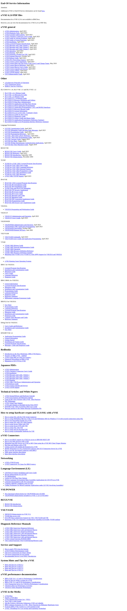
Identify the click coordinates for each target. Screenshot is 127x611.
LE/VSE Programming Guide (14, 132)
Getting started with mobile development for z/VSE (21, 447)
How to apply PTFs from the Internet (16, 549)
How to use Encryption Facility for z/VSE (18, 420)
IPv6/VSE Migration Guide (13, 197)
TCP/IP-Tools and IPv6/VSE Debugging (18, 188)
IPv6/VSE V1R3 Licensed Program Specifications (21, 183)
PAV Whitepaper (10, 401)
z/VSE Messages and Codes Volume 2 (17, 47)
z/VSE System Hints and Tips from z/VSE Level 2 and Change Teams (27, 63)
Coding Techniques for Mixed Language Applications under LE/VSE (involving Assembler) (34, 485)
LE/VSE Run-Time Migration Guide (16, 144)
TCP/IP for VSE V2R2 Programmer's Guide (19, 171)
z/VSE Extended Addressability (15, 35)
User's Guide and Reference (13, 326)
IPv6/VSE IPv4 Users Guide (14, 192)
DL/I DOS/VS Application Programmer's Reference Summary (24, 120)
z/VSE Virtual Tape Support (14, 403)
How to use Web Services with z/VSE (17, 441)
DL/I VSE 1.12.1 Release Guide (15, 93)
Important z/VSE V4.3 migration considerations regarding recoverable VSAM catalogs (32, 519)
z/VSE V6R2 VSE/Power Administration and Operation (22, 382)
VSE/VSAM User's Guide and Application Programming (23, 239)
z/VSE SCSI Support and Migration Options (19, 398)
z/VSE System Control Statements (16, 61)
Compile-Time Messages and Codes (16, 317)
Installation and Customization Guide (17, 270)
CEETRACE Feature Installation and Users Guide (21, 473)
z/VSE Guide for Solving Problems (16, 38)
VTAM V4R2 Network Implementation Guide (19, 247)
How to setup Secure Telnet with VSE (17, 424)
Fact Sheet (8, 305)
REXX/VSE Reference (12, 153)
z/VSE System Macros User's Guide (16, 67)
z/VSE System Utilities (12, 70)
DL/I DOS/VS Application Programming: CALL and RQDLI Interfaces (27, 107)
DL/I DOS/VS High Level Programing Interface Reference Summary (27, 122)
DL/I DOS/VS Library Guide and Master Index (20, 118)
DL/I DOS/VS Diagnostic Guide (15, 116)
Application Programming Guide (15, 336)
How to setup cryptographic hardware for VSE (19, 431)
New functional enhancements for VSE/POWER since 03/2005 (25, 494)
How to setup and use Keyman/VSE (16, 429)
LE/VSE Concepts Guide (13, 139)
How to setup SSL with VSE (14, 428)
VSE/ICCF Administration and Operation (18, 216)
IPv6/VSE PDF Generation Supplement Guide (19, 199)
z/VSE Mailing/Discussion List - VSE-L (17, 599)
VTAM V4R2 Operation (12, 249)
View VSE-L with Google (13, 601)
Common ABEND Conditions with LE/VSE (19, 483)
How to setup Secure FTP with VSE (16, 426)
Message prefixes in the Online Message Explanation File (23, 408)
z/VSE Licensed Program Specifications (17, 44)
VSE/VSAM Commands (12, 237)
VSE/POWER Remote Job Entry (15, 230)
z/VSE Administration (12, 31)
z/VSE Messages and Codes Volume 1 (17, 45)
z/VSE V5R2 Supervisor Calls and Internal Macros (21, 537)
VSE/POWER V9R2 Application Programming (20, 226)
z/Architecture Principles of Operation (17, 83)
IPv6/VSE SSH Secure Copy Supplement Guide (20, 203)
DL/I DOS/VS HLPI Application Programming (20, 105)
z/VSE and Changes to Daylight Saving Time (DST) (21, 405)
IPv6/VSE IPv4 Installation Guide (15, 185)
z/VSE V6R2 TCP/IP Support (14, 176)
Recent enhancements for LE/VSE (16, 474)
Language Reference (11, 275)
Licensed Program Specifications (15, 268)
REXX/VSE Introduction (13, 155)
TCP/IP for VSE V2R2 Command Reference (19, 167)
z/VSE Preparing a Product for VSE (16, 54)
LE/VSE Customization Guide (14, 128)
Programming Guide (11, 291)
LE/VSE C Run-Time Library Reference (17, 136)
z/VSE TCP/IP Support (12, 72)
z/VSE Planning (10, 53)
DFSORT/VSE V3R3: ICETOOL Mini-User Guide (21, 406)
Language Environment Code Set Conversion (19, 482)
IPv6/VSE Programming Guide (15, 201)
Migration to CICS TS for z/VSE (15, 361)
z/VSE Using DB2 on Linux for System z (18, 357)
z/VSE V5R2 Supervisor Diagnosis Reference (19, 535)
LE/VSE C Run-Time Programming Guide (18, 137)
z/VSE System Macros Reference (15, 65)
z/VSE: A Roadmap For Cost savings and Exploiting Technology (25, 608)
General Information (11, 284)
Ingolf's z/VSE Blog (11, 598)
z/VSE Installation (10, 42)
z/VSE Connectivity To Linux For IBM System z (20, 464)
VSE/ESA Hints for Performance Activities (18, 586)
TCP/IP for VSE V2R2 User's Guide (16, 165)
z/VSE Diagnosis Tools (12, 33)
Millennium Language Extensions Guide (18, 298)
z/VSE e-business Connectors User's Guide (18, 36)
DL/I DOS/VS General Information (16, 111)
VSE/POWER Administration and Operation (19, 225)
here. (43, 11)
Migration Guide (10, 271)
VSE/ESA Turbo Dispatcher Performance (18, 587)
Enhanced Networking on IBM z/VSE (17, 359)
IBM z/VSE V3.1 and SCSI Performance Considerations (23, 582)
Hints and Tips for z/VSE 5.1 (14, 570)
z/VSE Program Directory (13, 56)
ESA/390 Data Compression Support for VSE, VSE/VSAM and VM (26, 518)
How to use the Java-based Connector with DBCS (21, 450)
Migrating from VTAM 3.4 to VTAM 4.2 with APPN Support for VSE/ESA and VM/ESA (33, 254)
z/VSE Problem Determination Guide (17, 551)
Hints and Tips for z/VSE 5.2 (14, 568)
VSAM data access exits (12, 516)
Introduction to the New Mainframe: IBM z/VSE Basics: (23, 354)
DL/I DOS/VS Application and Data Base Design (20, 104)
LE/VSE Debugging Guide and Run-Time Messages (21, 130)
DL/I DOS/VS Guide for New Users (16, 114)
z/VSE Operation (10, 51)
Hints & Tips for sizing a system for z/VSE (18, 580)
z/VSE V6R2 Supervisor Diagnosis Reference (19, 528)
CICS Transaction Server (13, 84)
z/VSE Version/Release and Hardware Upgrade (20, 396)
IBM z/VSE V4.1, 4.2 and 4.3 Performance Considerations (23, 578)
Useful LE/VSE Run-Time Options (16, 478)
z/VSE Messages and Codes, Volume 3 (17, 378)
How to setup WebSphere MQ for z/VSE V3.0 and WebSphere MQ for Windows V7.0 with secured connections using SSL (44, 419)
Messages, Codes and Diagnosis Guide (17, 345)
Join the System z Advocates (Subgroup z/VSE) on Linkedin (24, 603)
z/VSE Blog (8, 596)
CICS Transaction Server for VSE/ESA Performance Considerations (26, 584)
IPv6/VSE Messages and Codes (15, 195)
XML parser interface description (15, 452)
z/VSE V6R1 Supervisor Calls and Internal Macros (21, 533)
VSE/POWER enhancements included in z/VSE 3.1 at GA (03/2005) (26, 495)
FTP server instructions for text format (17, 554)
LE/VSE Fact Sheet (11, 141)
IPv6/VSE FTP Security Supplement (16, 190)
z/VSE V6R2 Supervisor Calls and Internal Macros (21, 530)
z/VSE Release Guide (12, 58)
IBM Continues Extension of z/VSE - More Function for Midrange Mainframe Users (32, 605)
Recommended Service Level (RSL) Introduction (20, 556)
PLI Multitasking (10, 476)
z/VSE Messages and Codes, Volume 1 (17, 375)
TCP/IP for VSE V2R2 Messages (15, 174)
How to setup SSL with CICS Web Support (18, 422)
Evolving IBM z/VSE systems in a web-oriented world (22, 607)
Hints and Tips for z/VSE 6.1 (14, 566)
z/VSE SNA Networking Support (15, 60)
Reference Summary (11, 296)
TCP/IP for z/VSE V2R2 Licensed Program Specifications (23, 163)
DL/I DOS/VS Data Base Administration (18, 102)
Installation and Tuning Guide (14, 342)
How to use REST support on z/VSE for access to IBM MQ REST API (27, 439)
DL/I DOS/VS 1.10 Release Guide (16, 98)
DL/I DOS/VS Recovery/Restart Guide (17, 109)
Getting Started (9, 340)
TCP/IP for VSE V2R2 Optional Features (18, 169)
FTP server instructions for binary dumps (18, 552)
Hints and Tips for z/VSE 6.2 (14, 565)
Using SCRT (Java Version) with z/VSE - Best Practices (22, 399)
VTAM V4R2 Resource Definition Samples (18, 253)
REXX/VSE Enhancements (13, 157)
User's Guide (9, 273)
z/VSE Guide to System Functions (16, 40)
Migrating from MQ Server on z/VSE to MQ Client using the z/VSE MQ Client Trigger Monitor (35, 443)
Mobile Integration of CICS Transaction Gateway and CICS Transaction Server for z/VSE (33, 448)
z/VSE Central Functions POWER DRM (18, 539)
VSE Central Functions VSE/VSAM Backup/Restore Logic (24, 540)
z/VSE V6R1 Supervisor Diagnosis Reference (19, 531)
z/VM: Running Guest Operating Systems (18, 261)
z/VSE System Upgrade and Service (16, 69)
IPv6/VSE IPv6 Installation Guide (15, 186)
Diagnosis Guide (10, 277)
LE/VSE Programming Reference (15, 134)
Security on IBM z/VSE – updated (16, 355)
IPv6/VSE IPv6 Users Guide (14, 194)
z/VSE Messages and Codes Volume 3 (17, 49)
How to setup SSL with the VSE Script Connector (20, 417)
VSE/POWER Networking (13, 228)
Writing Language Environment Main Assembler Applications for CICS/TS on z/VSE (32, 480)
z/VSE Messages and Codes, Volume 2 (17, 377)
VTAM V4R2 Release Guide (14, 245)
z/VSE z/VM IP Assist (12, 462)
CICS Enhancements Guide (13, 74)
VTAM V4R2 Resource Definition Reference (19, 251)
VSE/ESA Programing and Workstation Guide (19, 209)
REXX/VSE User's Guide (13, 151)
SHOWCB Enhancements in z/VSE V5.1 (18, 514)
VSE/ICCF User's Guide (12, 218)
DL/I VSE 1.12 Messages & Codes (16, 95)
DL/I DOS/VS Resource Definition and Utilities (20, 100)
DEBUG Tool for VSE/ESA (14, 86)
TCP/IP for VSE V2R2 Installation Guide (18, 172)
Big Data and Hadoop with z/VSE (15, 445)
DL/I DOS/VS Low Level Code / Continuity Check (21, 113)
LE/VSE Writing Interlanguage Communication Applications (24, 143)
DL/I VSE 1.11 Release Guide (14, 96)
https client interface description (15, 454)
